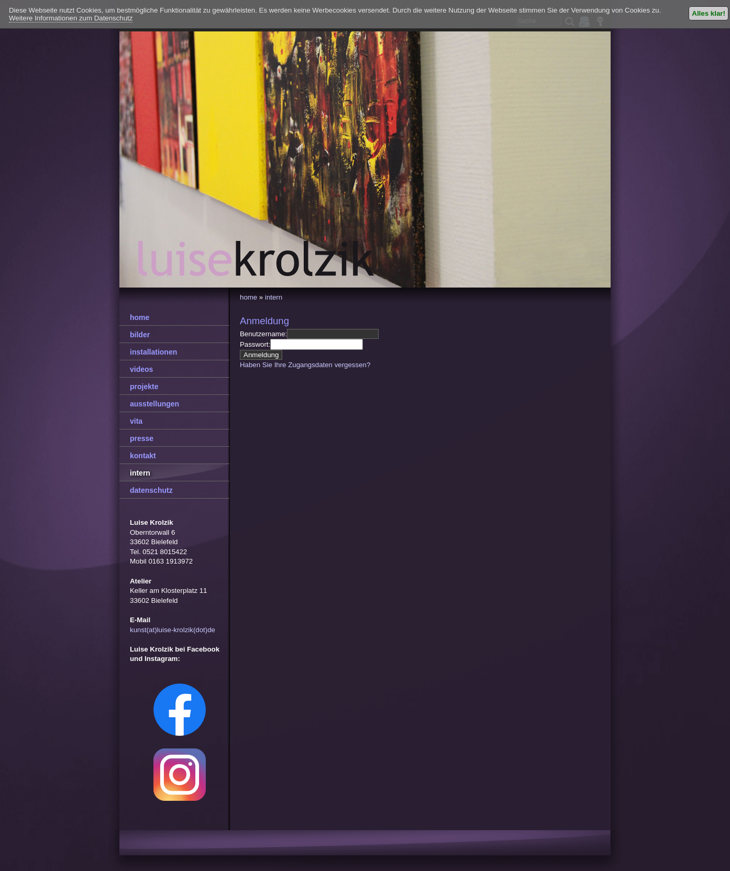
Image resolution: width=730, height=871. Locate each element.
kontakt (143, 455)
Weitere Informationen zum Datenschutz (70, 18)
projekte (144, 386)
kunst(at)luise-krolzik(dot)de (172, 630)
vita (136, 421)
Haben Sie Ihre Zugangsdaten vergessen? (305, 365)
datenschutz (151, 490)
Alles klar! (708, 13)
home (248, 297)
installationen (153, 352)
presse (141, 438)
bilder (140, 334)
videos (141, 369)
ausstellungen (154, 404)
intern (273, 297)
